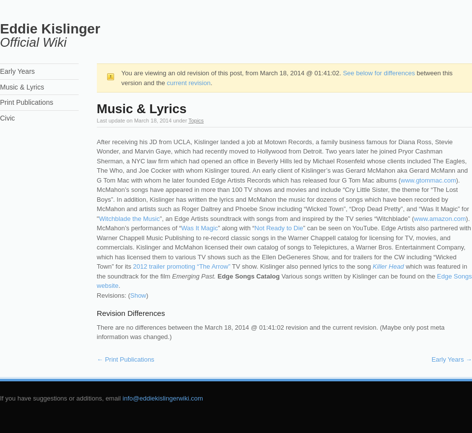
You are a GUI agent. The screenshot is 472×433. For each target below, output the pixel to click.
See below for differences (378, 73)
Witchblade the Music (129, 218)
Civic (7, 118)
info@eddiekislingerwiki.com (162, 398)
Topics (196, 121)
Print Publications (125, 359)
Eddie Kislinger (50, 28)
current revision (188, 83)
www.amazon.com (440, 218)
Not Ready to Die (279, 228)
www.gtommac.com (428, 180)
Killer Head (388, 266)
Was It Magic (199, 228)
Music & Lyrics (22, 87)
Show (138, 295)
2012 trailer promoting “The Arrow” (182, 266)
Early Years (452, 359)
